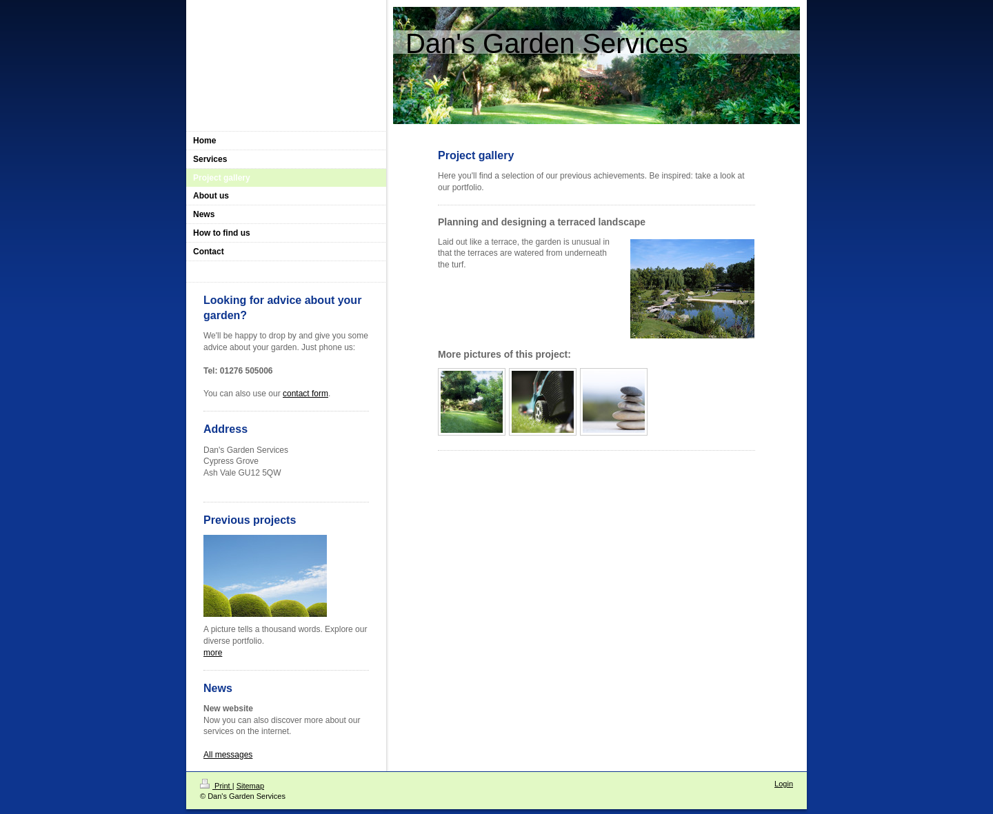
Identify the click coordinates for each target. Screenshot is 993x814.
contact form (305, 393)
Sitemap (250, 786)
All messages (227, 755)
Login (783, 784)
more (212, 653)
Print (216, 786)
